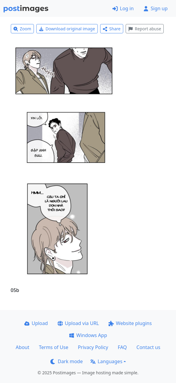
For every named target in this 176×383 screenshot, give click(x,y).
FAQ (122, 347)
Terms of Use (53, 347)
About (22, 347)
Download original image (67, 29)
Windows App (88, 335)
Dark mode (66, 361)
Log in (123, 8)
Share (112, 29)
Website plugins (130, 323)
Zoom (22, 29)
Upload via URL (78, 323)
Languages (106, 361)
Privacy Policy (93, 347)
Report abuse (144, 29)
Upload (36, 323)
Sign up (155, 8)
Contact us (148, 347)
